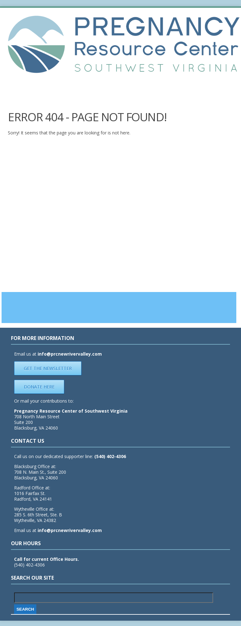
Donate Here (39, 387)
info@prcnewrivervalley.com (70, 530)
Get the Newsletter (48, 368)
